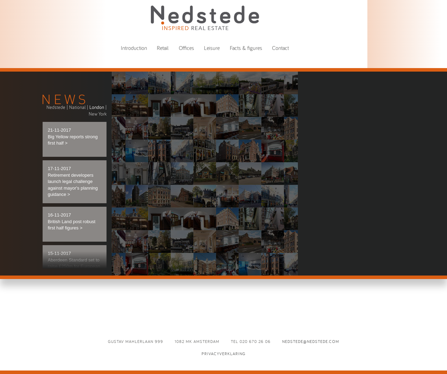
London (96, 107)
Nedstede (55, 107)
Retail (163, 47)
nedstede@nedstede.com (310, 341)
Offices (186, 47)
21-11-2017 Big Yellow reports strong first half (73, 136)
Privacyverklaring (223, 353)
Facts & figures (246, 47)
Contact (280, 47)
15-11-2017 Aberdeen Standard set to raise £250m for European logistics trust (74, 263)
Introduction (134, 47)
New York (98, 114)
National (77, 107)
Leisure (212, 47)
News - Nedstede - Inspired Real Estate (205, 17)
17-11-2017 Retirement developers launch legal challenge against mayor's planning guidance (73, 181)
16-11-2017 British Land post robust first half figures (72, 221)
